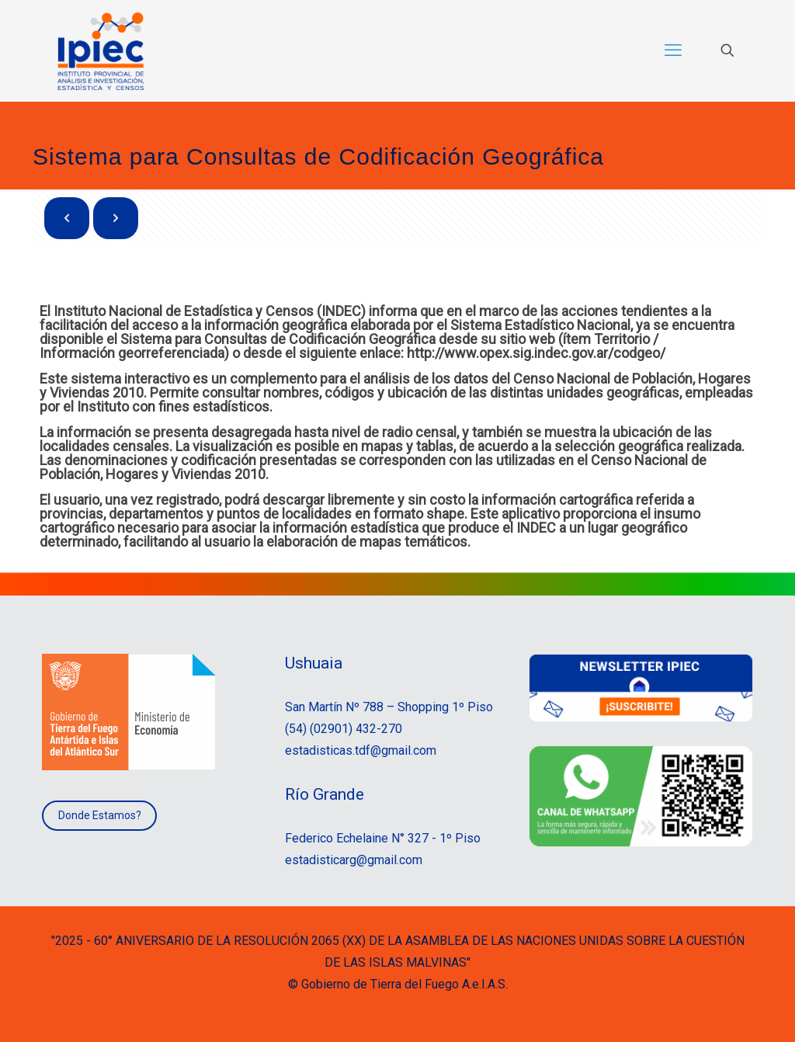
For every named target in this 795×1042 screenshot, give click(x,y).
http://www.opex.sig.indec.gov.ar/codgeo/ (537, 353)
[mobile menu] (673, 50)
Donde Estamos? (99, 815)
